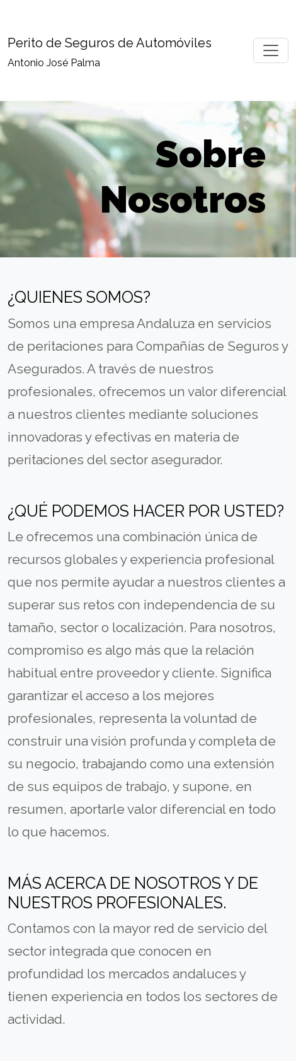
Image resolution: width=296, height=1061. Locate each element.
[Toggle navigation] (270, 50)
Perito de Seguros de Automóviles (110, 42)
